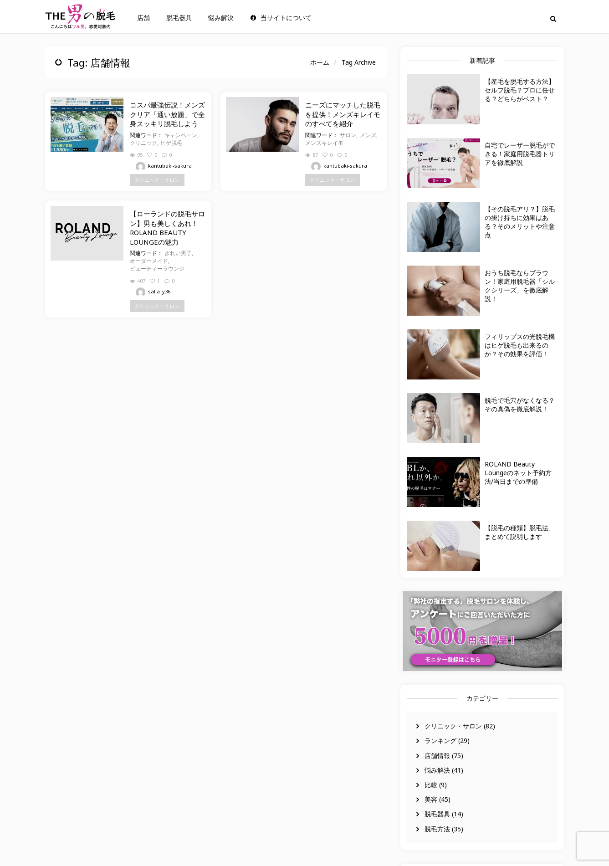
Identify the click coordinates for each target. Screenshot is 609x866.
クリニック (143, 143)
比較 (431, 784)
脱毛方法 (437, 829)
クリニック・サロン (453, 726)
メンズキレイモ (324, 143)
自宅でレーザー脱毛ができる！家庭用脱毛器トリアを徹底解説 (520, 154)
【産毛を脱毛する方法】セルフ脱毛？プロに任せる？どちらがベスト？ (520, 90)
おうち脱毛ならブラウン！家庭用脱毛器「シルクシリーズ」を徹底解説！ (520, 285)
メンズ (368, 135)
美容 (431, 799)
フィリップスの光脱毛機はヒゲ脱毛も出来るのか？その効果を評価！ (520, 345)
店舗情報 (437, 755)
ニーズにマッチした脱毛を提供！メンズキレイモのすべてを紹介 (342, 114)
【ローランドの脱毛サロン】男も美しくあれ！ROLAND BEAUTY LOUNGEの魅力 (167, 227)
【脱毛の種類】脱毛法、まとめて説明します (520, 532)
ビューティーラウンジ (157, 268)
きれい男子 (178, 253)
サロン (348, 135)
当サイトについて (281, 17)
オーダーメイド (149, 261)
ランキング (440, 740)
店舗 (143, 17)
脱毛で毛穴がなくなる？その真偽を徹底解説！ (520, 404)
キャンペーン (180, 135)
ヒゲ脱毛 (171, 143)
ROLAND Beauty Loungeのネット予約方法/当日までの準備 (518, 473)
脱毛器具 (179, 17)
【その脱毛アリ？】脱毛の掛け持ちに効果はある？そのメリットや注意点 (520, 222)
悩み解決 (221, 17)
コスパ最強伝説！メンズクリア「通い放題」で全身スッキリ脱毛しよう (167, 114)
